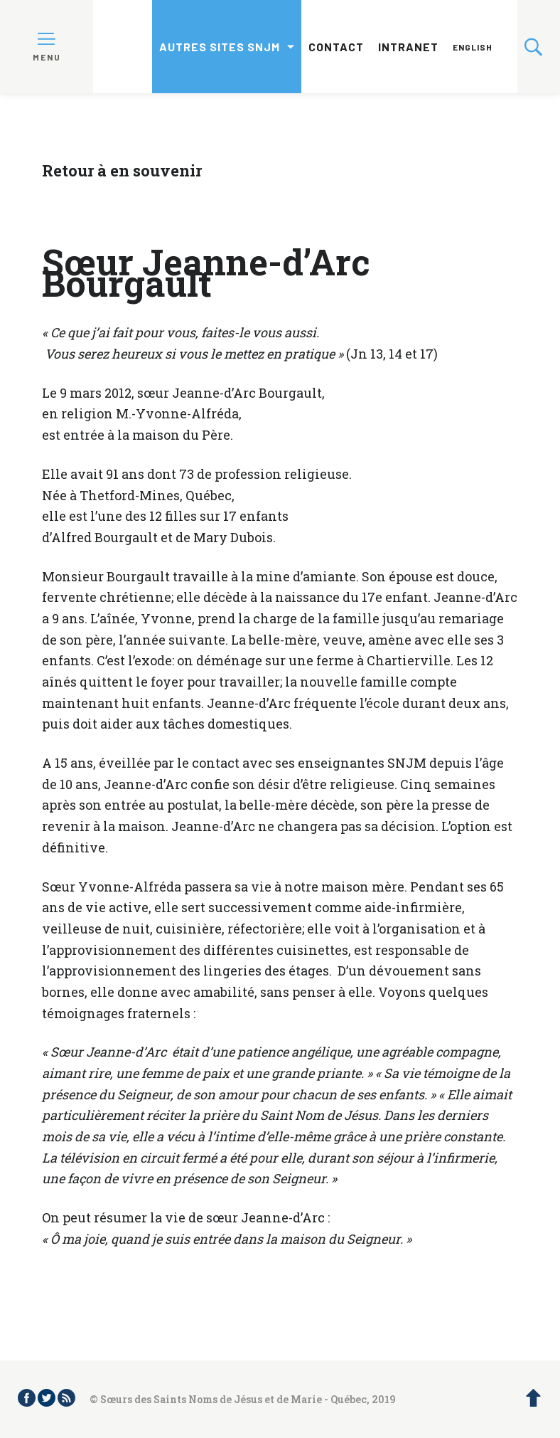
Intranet (408, 46)
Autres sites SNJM (219, 46)
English (472, 47)
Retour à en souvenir (122, 170)
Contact (336, 46)
